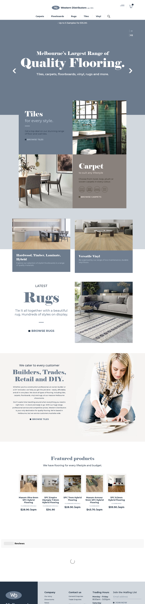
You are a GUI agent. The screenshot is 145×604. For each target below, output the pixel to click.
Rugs (73, 16)
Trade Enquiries (75, 562)
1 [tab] (132, 31)
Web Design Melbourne (118, 596)
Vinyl (98, 16)
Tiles (86, 16)
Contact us (75, 555)
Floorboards (57, 16)
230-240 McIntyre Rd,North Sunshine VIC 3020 (77, 569)
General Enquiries (76, 559)
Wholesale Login (53, 571)
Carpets (40, 16)
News (46, 566)
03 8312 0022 (98, 584)
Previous (14, 70)
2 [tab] (132, 35)
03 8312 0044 (74, 584)
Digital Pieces (135, 596)
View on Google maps (77, 574)
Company (49, 555)
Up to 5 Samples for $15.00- (73, 23)
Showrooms (49, 562)
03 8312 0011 (51, 584)
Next (130, 70)
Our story (48, 559)
